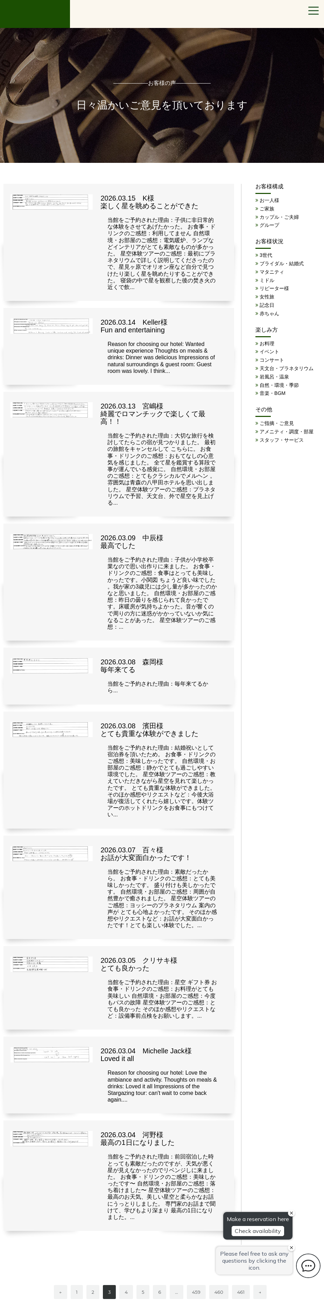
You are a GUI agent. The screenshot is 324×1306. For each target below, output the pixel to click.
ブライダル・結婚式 (282, 263)
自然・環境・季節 (279, 385)
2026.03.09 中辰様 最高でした (131, 541)
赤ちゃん (269, 313)
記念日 (267, 305)
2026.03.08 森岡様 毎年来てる (131, 665)
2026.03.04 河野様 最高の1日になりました (137, 1138)
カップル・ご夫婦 (279, 217)
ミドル (267, 280)
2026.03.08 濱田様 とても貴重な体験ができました (149, 729)
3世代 (266, 255)
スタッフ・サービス (282, 440)
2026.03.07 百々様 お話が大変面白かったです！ (145, 853)
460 (218, 1292)
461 (241, 1292)
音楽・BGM (273, 393)
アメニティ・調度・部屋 (287, 431)
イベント (269, 351)
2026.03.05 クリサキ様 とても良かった (138, 964)
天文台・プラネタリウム (287, 368)
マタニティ (272, 272)
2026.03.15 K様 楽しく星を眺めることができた (149, 202)
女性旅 (267, 297)
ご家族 (267, 208)
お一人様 (269, 200)
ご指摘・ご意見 (277, 423)
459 (196, 1292)
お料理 (267, 343)
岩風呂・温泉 (274, 377)
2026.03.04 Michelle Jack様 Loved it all (145, 1054)
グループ (269, 225)
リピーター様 (274, 288)
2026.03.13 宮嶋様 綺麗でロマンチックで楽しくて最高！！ (152, 413)
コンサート (272, 360)
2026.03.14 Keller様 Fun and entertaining (133, 326)
